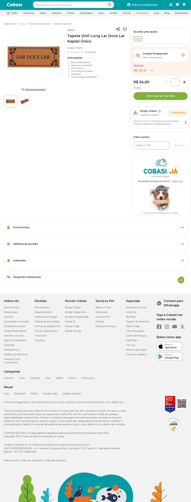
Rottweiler (20, 395)
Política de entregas (45, 318)
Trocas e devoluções (45, 332)
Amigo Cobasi (73, 308)
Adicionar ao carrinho (160, 97)
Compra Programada (77, 318)
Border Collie (50, 395)
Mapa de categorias (32, 461)
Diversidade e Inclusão (16, 323)
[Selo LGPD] (173, 433)
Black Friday (133, 327)
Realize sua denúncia (16, 355)
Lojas (156, 14)
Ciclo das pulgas (135, 332)
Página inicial (10, 25)
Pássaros (35, 379)
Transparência (11, 351)
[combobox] (79, 5)
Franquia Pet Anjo (106, 327)
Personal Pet (103, 318)
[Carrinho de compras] (184, 5)
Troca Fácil (40, 337)
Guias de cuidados (136, 355)
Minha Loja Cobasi (136, 351)
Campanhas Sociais (15, 327)
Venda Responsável (15, 332)
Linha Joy (131, 313)
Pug (6, 395)
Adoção (100, 323)
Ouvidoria (39, 341)
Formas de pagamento (47, 327)
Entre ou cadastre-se (144, 5)
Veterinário (102, 313)
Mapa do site (11, 461)
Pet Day (130, 346)
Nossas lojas (10, 313)
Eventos (8, 318)
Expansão (9, 346)
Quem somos (11, 308)
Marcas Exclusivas (136, 308)
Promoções (142, 14)
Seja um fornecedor (15, 341)
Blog (166, 14)
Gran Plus (131, 341)
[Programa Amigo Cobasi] (171, 5)
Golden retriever (72, 395)
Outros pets (88, 379)
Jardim (59, 379)
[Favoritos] (177, 5)
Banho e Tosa (103, 308)
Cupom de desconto (137, 323)
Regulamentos (42, 313)
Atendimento (181, 14)
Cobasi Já (70, 323)
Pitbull (34, 395)
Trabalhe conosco (13, 337)
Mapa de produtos (55, 461)
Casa (22, 25)
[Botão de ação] (183, 56)
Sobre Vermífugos (136, 337)
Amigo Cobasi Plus (75, 313)
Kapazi (71, 31)
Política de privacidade (47, 323)
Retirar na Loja (73, 332)
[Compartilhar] (118, 31)
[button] (116, 5)
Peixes (72, 379)
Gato (22, 379)
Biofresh (130, 318)
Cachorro (9, 379)
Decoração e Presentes (39, 25)
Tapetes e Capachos (62, 25)
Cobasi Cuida (72, 327)
